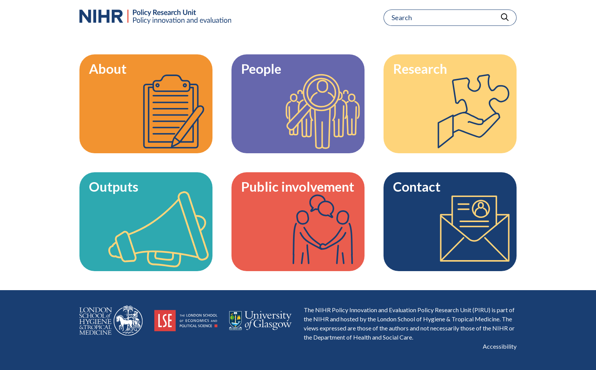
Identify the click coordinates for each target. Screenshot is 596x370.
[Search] (438, 18)
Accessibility (500, 346)
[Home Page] (155, 17)
